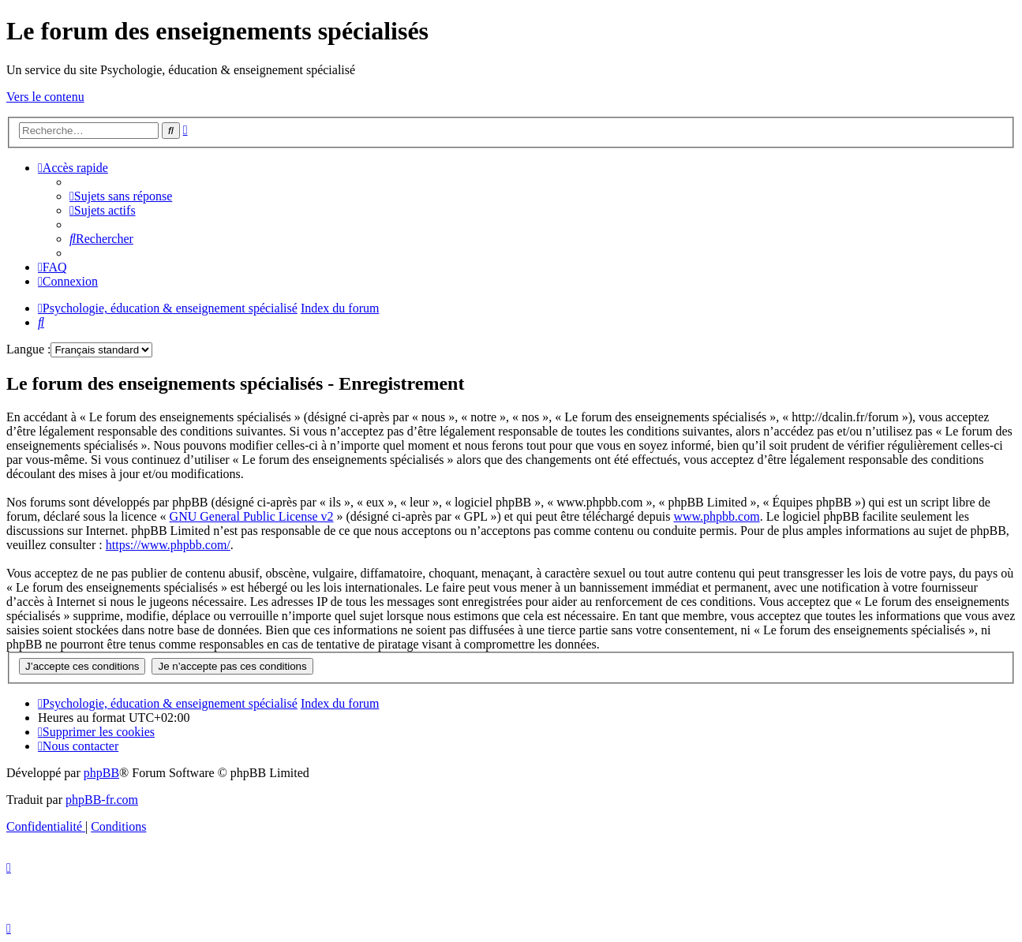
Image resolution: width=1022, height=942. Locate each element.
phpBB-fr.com (102, 799)
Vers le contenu (45, 96)
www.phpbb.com (716, 516)
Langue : (28, 349)
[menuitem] (120, 196)
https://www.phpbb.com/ (168, 544)
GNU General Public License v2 (252, 516)
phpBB (101, 772)
